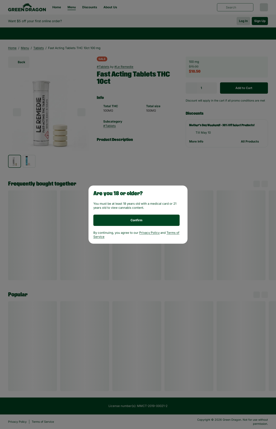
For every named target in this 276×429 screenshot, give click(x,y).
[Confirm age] (136, 220)
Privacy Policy (149, 233)
